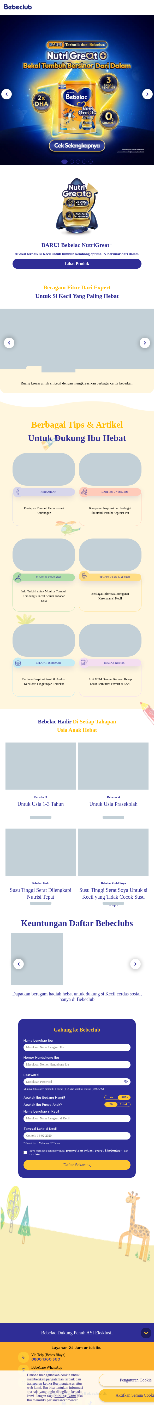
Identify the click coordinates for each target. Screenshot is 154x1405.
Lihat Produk (77, 263)
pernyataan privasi (76, 1150)
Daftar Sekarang (77, 1161)
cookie (120, 1150)
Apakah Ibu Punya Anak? (39, 1105)
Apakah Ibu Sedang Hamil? (40, 1098)
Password (29, 1075)
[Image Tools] (77, 351)
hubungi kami (65, 1396)
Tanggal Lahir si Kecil (37, 1129)
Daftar (127, 7)
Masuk (103, 7)
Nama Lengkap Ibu (35, 1041)
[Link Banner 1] (77, 88)
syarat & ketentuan (99, 1150)
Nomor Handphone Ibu (37, 1058)
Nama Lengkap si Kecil (38, 1111)
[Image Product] (40, 777)
